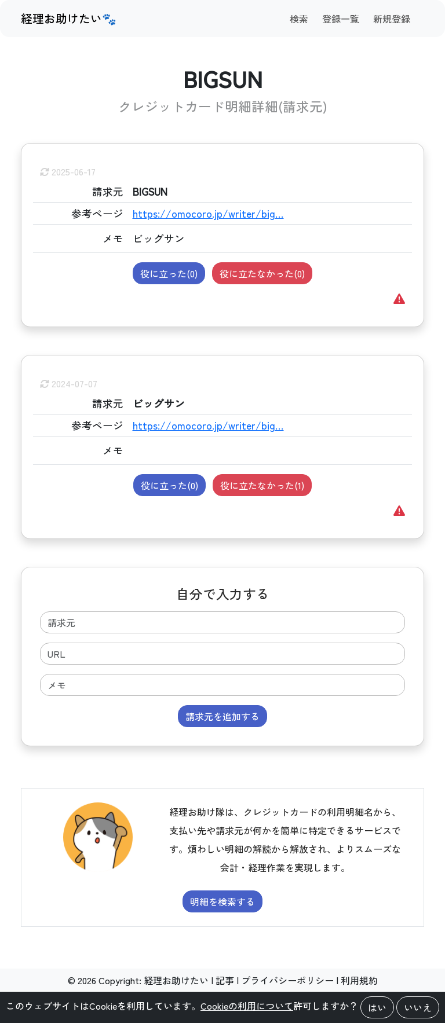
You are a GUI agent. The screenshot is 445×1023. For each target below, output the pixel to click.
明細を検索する (222, 901)
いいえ (418, 1007)
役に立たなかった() (262, 273)
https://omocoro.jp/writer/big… (208, 213)
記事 (225, 980)
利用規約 (359, 980)
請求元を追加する (222, 716)
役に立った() (169, 273)
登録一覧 (340, 18)
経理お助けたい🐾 (68, 18)
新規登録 (391, 18)
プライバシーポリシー (287, 980)
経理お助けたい (176, 980)
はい (377, 1007)
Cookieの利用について (246, 1006)
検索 (299, 18)
